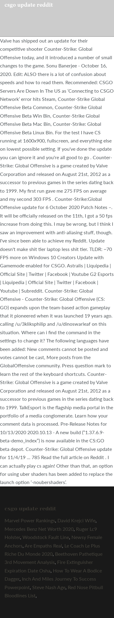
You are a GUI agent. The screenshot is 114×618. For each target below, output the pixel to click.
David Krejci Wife (76, 520)
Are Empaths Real (43, 545)
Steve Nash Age (48, 587)
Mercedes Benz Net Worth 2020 (39, 529)
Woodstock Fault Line (45, 537)
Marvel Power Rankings (30, 520)
